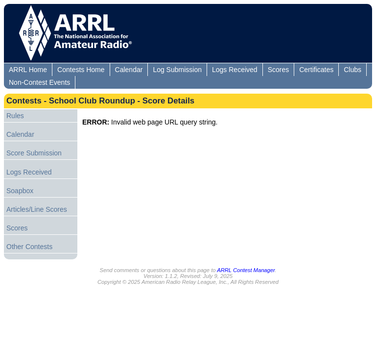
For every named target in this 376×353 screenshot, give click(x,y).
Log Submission (177, 70)
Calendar (129, 70)
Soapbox (19, 191)
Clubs (352, 70)
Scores (278, 70)
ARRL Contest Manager (246, 270)
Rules (15, 116)
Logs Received (235, 70)
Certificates (316, 70)
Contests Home (80, 70)
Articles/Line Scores (36, 209)
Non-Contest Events (39, 82)
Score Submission (34, 153)
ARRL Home (28, 70)
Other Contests (29, 247)
